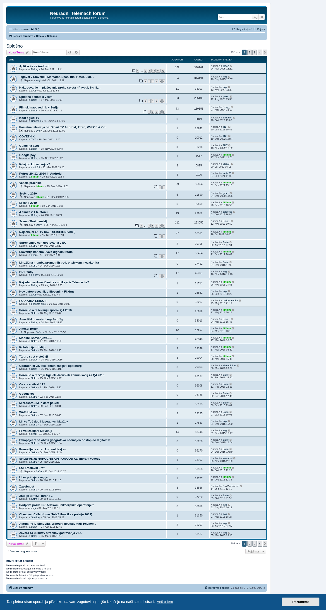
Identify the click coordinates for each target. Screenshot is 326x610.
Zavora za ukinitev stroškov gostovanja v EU (50, 533)
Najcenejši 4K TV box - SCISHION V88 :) (47, 232)
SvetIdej (35, 517)
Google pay (27, 155)
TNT (225, 126)
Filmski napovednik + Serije (38, 107)
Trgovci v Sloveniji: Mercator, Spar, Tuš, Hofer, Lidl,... (56, 77)
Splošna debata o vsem (36, 96)
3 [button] (254, 52)
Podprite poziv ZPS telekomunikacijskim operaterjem (56, 505)
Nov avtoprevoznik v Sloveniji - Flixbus (46, 291)
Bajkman (36, 121)
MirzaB (226, 164)
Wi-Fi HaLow (28, 412)
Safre (34, 245)
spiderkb (227, 211)
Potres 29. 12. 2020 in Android (40, 173)
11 (158, 70)
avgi (38, 80)
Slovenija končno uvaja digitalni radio (46, 252)
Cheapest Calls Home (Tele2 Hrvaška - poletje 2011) (55, 514)
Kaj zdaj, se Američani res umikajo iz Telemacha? (54, 282)
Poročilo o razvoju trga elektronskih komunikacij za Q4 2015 (61, 375)
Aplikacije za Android (34, 66)
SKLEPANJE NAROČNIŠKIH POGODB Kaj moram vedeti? (60, 458)
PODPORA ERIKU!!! (33, 301)
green (226, 66)
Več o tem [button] (165, 602)
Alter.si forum (28, 328)
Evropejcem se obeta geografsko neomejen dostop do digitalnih (64, 440)
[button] (265, 52)
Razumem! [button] (300, 602)
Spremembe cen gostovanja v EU (42, 242)
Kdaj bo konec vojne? (34, 164)
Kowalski (228, 458)
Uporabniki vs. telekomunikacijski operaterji (50, 365)
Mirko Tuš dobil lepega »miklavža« (43, 421)
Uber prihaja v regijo (33, 477)
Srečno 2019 (28, 202)
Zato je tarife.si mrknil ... (36, 495)
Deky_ (34, 69)
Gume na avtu (29, 145)
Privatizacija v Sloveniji (35, 430)
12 (163, 70)
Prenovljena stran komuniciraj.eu (42, 449)
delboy (34, 275)
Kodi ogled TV (29, 118)
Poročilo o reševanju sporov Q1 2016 (45, 310)
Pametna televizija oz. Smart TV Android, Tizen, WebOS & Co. (62, 127)
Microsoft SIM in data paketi (39, 403)
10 (153, 70)
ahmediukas (229, 365)
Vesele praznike (30, 183)
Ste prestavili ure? (32, 468)
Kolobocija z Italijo (32, 347)
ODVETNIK (27, 136)
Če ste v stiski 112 (32, 384)
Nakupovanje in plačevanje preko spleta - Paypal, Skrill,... (59, 87)
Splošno (14, 45)
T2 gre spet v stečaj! (33, 356)
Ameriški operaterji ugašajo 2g (41, 319)
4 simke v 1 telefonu (33, 212)
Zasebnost (26, 486)
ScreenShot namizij (33, 221)
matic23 (35, 167)
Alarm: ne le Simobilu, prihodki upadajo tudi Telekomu (57, 523)
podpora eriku (38, 304)
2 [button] (249, 52)
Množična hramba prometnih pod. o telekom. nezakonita (59, 262)
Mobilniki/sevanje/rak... (35, 338)
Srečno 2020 (28, 193)
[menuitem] (34, 29)
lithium (227, 154)
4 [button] (260, 52)
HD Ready (26, 272)
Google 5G (26, 393)
